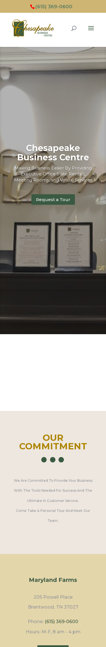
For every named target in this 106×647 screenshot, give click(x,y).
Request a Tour (53, 199)
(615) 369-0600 (53, 6)
